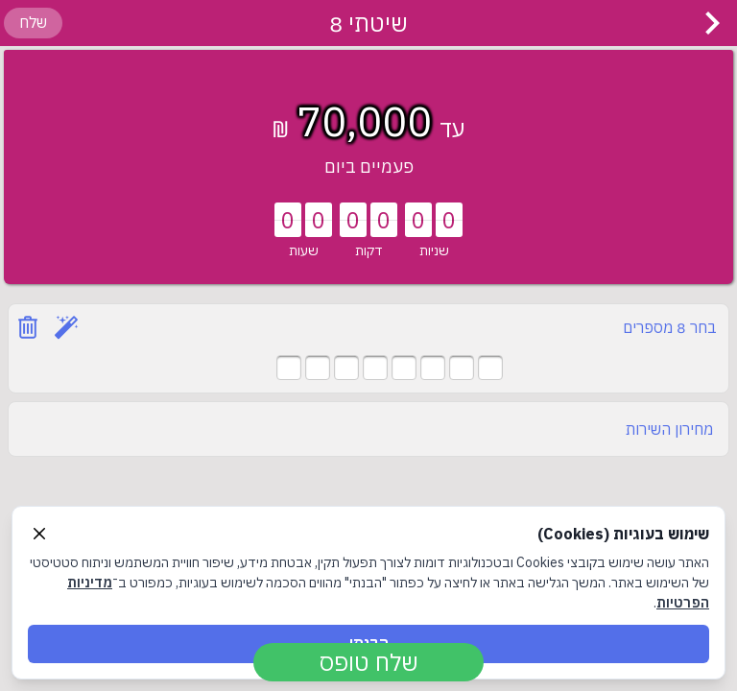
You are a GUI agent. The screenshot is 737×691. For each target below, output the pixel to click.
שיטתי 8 (368, 23)
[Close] (39, 533)
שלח (33, 22)
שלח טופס (369, 662)
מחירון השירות (669, 429)
